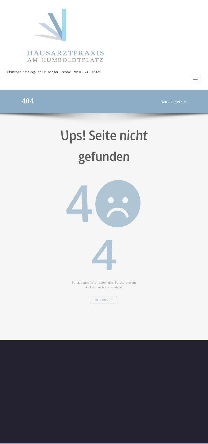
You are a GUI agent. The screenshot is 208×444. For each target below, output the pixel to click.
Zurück (104, 306)
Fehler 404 (180, 102)
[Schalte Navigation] (195, 79)
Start (165, 102)
